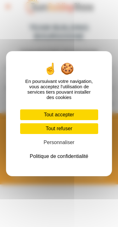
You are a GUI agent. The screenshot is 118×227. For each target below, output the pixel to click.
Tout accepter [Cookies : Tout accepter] (59, 114)
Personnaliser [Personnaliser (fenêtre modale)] (59, 142)
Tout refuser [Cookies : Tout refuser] (59, 128)
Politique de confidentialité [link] (59, 156)
